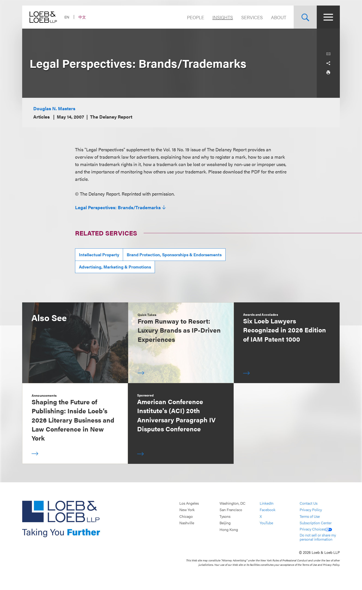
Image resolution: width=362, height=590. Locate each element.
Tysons (225, 516)
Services (252, 17)
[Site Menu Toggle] (328, 17)
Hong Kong (229, 529)
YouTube (266, 523)
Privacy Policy (311, 510)
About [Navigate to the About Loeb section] (278, 17)
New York (187, 510)
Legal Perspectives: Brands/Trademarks (118, 207)
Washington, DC (232, 503)
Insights (222, 17)
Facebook (267, 510)
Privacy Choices (316, 529)
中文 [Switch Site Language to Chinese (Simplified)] (82, 17)
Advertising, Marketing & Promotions (115, 267)
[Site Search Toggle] (305, 17)
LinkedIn (267, 503)
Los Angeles (189, 503)
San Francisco (231, 510)
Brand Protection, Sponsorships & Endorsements (174, 254)
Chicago (186, 516)
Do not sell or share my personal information (318, 537)
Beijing (225, 523)
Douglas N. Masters (54, 108)
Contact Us (308, 503)
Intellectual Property (99, 254)
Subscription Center (316, 523)
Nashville (186, 523)
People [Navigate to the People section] (195, 17)
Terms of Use (310, 516)
